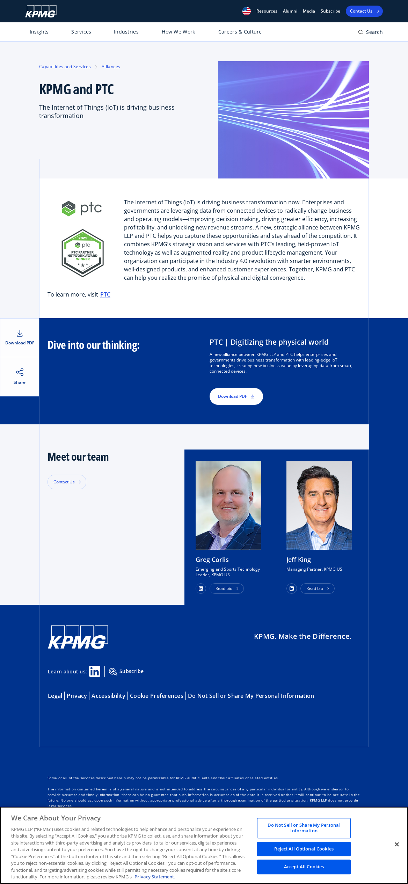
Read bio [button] (224, 588)
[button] (246, 11)
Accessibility (108, 696)
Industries (126, 31)
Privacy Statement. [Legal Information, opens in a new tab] (154, 877)
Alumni (290, 11)
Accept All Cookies (304, 867)
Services (81, 31)
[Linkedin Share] (94, 671)
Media (309, 11)
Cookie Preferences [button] (156, 696)
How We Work (178, 31)
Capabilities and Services (65, 67)
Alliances (111, 67)
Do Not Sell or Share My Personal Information (251, 696)
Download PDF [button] (236, 396)
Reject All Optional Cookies (304, 849)
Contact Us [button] (64, 482)
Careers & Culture (240, 31)
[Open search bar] (370, 33)
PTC (105, 294)
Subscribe (330, 11)
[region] (204, 845)
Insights (39, 31)
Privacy (77, 696)
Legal (55, 696)
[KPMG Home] (41, 11)
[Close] (397, 844)
